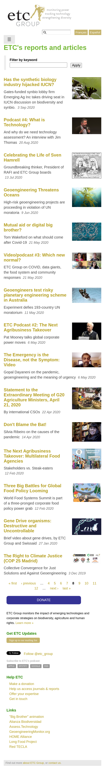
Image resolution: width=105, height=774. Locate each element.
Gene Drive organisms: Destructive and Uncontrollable (27, 525)
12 (36, 588)
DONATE (44, 600)
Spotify (23, 666)
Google (35, 666)
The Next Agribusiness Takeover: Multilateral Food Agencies (32, 456)
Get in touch (18, 699)
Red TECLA (18, 747)
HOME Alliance (20, 737)
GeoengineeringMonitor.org (29, 732)
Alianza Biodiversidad (25, 722)
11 (94, 583)
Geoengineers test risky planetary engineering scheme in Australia (35, 295)
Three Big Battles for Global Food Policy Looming (32, 488)
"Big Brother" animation (26, 717)
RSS (46, 666)
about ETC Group (33, 762)
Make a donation (21, 684)
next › (54, 588)
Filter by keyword (23, 60)
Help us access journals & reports (34, 689)
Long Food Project (23, 742)
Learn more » (25, 623)
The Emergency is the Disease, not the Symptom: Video (32, 359)
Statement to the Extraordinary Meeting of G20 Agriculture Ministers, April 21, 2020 (34, 397)
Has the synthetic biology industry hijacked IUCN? (30, 82)
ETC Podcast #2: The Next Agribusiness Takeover (31, 327)
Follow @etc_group (38, 654)
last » (67, 588)
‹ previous (28, 583)
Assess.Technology (23, 727)
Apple (11, 666)
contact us (54, 762)
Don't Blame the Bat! (25, 424)
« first (13, 583)
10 (86, 583)
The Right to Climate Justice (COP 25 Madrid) (33, 558)
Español (95, 32)
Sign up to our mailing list (23, 640)
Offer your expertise (24, 694)
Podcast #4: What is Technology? (24, 122)
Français (81, 32)
